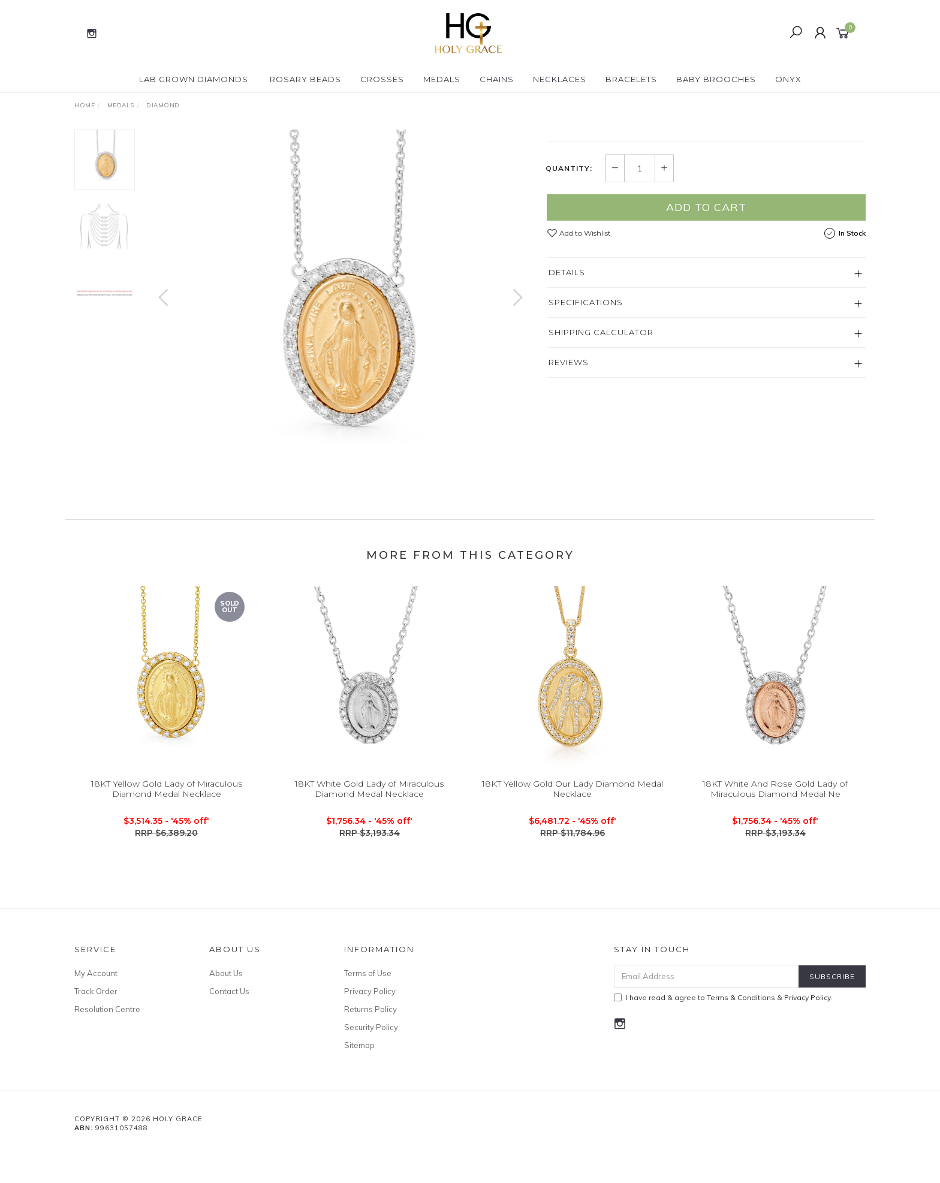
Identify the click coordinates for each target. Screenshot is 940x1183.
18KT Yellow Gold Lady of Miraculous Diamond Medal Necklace (166, 831)
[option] (340, 309)
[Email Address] (706, 1008)
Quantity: (569, 299)
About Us (226, 1005)
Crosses (382, 79)
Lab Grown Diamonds (193, 79)
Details (567, 403)
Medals (441, 79)
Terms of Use (367, 1005)
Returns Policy (370, 1041)
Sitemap (359, 1077)
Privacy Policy (370, 1023)
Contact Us (229, 1023)
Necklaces (559, 79)
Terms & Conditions (741, 1029)
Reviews (569, 493)
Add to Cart (706, 338)
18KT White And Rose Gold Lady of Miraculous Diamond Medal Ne (775, 831)
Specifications (586, 433)
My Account (96, 1005)
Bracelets (631, 79)
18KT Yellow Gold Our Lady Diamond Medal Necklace (572, 831)
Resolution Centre (107, 1041)
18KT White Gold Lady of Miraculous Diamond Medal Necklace (369, 831)
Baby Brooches (716, 79)
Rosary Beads (305, 79)
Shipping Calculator (601, 463)
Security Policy (371, 1059)
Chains (497, 79)
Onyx (788, 79)
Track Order (96, 1023)
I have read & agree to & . (723, 1029)
